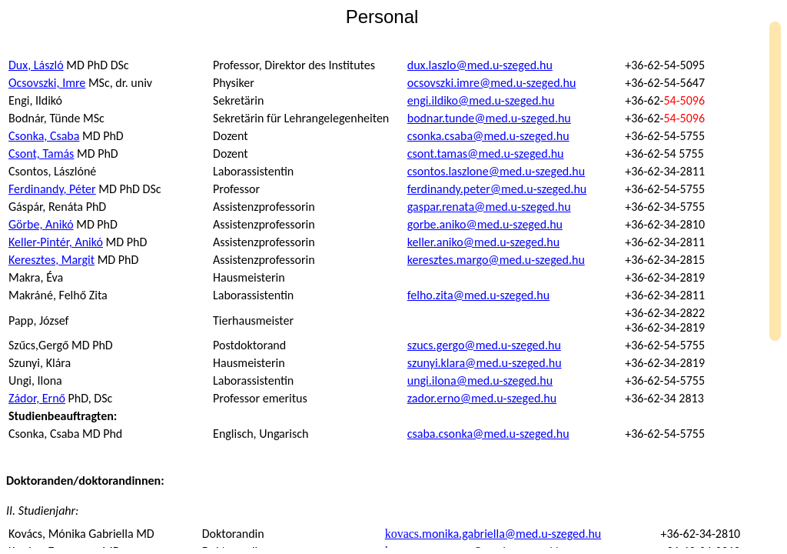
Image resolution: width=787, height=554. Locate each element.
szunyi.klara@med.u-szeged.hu (484, 362)
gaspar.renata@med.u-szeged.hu (489, 206)
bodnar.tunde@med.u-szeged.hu (489, 118)
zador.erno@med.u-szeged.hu (481, 398)
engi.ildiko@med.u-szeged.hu (481, 100)
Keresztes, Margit (51, 259)
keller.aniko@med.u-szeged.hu (483, 242)
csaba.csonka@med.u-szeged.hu (488, 433)
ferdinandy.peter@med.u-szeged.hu (496, 189)
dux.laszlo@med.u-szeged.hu (480, 65)
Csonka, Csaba (43, 135)
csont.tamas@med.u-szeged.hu (485, 153)
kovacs (493, 533)
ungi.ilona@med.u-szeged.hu (480, 380)
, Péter (52, 189)
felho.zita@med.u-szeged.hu (478, 295)
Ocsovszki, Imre (46, 82)
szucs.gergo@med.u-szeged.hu (484, 345)
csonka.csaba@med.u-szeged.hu (488, 135)
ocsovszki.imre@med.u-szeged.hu (491, 82)
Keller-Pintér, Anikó (55, 242)
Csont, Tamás (41, 153)
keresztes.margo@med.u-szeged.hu (496, 259)
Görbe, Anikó (41, 224)
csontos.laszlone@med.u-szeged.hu (496, 171)
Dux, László (36, 65)
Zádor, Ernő (36, 398)
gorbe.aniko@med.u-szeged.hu (485, 224)
